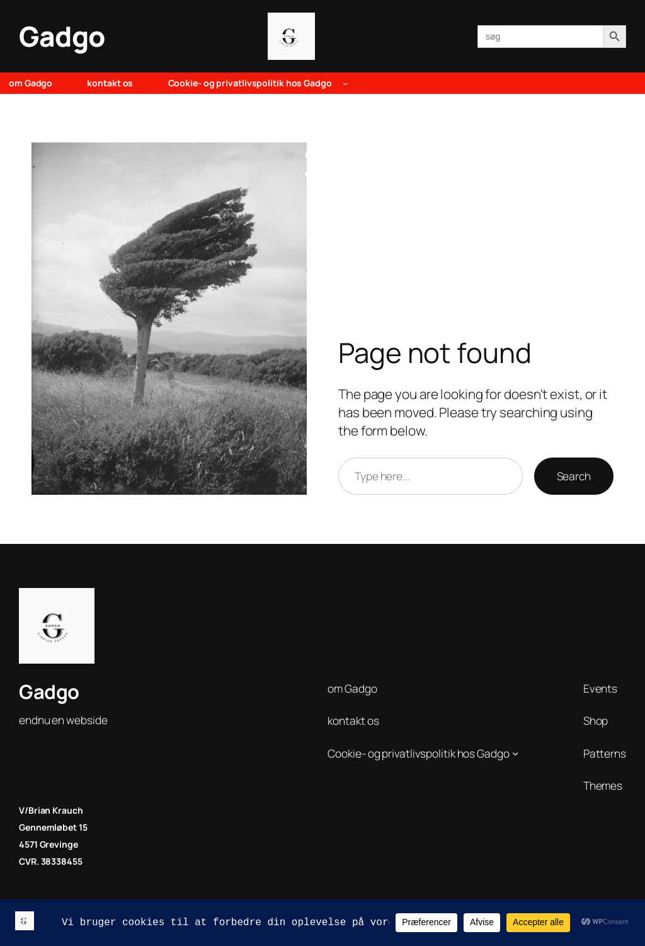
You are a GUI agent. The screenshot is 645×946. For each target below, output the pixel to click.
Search (574, 475)
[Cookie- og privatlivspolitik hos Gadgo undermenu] (345, 83)
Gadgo (62, 36)
